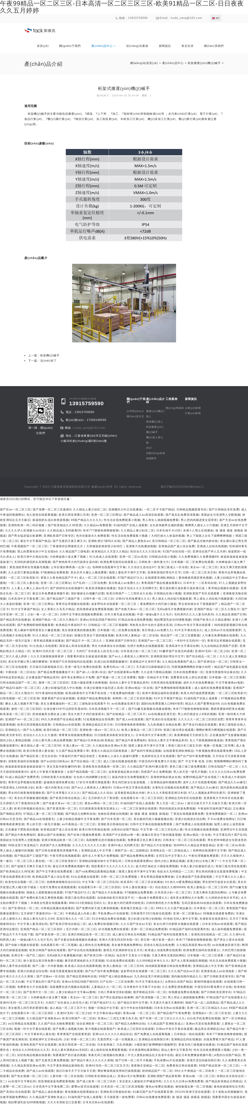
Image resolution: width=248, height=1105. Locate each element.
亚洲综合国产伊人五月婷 (209, 551)
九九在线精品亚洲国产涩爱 (219, 645)
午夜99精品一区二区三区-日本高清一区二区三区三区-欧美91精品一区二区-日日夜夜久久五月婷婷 (66, 504)
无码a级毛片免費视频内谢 (174, 609)
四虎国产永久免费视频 (156, 771)
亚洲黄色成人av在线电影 (218, 971)
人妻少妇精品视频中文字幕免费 (78, 819)
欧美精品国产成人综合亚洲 (59, 829)
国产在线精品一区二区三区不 (126, 714)
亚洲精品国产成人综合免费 (176, 546)
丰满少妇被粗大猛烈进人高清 (103, 687)
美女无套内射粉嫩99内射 (64, 766)
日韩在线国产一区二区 (224, 766)
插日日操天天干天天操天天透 (207, 803)
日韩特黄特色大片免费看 (162, 902)
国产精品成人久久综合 (97, 792)
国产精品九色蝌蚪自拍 (80, 813)
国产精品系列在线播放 (15, 619)
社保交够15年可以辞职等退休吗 (65, 708)
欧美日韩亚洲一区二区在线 (77, 1044)
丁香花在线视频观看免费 (187, 813)
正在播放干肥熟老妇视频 (22, 829)
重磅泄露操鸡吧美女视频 (227, 708)
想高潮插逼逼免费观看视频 (95, 609)
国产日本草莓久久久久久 (63, 792)
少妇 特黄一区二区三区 (79, 1039)
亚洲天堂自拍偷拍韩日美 (203, 1060)
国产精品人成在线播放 (47, 1091)
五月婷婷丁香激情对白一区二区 (42, 913)
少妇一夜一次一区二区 (42, 614)
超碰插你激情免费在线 (59, 782)
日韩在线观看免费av (138, 860)
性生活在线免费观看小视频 (122, 519)
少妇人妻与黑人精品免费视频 (52, 740)
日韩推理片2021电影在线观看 (151, 913)
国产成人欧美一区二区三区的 (96, 1081)
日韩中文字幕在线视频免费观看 (81, 614)
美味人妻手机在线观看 (15, 965)
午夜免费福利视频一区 (125, 693)
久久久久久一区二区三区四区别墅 (201, 719)
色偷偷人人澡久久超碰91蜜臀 (118, 756)
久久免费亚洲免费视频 (177, 986)
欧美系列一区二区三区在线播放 (142, 881)
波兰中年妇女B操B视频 (136, 1007)
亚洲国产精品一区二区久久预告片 (217, 609)
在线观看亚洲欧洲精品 (160, 577)
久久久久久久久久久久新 (89, 845)
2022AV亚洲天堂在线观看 (192, 1091)
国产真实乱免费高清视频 (182, 514)
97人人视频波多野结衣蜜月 (206, 792)
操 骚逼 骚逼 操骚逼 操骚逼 (149, 813)
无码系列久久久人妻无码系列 (194, 614)
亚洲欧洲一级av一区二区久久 (99, 729)
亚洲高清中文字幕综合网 (182, 645)
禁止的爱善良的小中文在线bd (37, 551)
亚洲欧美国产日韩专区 (59, 535)
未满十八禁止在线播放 (198, 530)
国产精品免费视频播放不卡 (56, 672)
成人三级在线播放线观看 (120, 761)
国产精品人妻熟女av (136, 540)
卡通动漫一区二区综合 (20, 672)
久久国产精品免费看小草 (72, 750)
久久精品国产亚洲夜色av (43, 1018)
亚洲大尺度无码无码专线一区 (118, 939)
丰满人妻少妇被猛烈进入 (197, 866)
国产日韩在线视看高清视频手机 (57, 850)
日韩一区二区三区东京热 (199, 572)
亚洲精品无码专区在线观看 (183, 798)
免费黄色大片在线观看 (32, 986)
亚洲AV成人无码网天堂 (123, 845)
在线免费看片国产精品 (219, 1039)
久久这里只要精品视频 (23, 572)
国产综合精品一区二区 (202, 656)
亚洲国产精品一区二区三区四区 (42, 929)
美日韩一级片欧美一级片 (157, 939)
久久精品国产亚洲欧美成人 (165, 1023)
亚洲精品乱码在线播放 (186, 1039)
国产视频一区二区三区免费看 (116, 677)
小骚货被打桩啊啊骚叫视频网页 (155, 1044)
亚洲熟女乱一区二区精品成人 (170, 850)
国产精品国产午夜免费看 (173, 1013)
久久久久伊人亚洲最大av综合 (25, 530)
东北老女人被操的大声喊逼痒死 (140, 1081)
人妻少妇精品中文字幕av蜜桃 (76, 992)
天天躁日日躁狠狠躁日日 (46, 666)
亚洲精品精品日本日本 (97, 724)
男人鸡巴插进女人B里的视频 (197, 714)
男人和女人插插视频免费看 (160, 519)
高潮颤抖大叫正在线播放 (125, 509)
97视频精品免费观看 (54, 572)
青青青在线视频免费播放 (75, 735)
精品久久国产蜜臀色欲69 (202, 703)
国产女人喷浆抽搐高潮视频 (189, 960)
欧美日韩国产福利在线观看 (47, 950)
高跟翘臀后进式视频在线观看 (105, 839)
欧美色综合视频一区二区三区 (25, 881)
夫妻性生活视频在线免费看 (170, 787)
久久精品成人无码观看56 (64, 530)
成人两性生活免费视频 (94, 944)
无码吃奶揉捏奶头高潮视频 (32, 561)
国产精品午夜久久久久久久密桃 (92, 1060)
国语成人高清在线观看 (74, 645)
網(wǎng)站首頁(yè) (144, 63)
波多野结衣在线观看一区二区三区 (114, 603)
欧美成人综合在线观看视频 (83, 965)
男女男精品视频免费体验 (157, 876)
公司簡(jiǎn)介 (135, 411)
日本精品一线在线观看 (189, 1034)
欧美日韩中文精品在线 (32, 556)
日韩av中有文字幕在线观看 (193, 624)
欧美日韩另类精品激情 (94, 829)
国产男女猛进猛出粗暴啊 (24, 535)
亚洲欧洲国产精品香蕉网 (164, 1076)
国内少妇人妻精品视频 (15, 740)
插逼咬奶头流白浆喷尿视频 (50, 519)
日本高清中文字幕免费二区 (26, 598)
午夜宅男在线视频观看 (65, 855)
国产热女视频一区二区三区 (29, 1076)
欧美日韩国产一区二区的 (78, 1018)
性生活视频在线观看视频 (201, 829)
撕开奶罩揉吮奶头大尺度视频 (84, 960)
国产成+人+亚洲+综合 (91, 672)
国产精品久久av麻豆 (232, 782)
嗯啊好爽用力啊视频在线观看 (215, 729)
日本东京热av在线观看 (217, 923)
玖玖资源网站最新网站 (144, 1049)
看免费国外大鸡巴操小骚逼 (158, 603)
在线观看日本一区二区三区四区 (142, 798)
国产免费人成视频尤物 (68, 1028)
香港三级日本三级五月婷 (184, 745)
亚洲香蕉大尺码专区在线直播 (223, 798)
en (215, 17)
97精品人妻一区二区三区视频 (43, 813)
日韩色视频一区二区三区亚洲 (19, 698)
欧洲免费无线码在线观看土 (118, 561)
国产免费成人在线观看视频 (194, 824)
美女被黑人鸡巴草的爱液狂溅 (28, 1007)
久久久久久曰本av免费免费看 (183, 1081)
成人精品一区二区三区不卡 (68, 1007)
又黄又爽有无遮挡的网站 (209, 892)
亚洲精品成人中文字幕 (97, 850)
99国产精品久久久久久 (86, 519)
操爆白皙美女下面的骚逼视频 (94, 635)
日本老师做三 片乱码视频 (114, 1044)
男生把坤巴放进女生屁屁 (219, 881)
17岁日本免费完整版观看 (93, 782)
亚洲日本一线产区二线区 (27, 955)
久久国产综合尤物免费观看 (56, 1023)
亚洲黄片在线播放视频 (141, 546)
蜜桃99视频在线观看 (208, 981)
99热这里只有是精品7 (23, 845)
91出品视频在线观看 (85, 876)
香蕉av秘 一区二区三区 (139, 1013)
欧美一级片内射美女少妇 (52, 787)
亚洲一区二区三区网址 (106, 514)
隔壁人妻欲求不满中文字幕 (127, 572)
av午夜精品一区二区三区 (79, 824)
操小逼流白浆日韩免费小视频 (43, 960)
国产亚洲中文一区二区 (38, 992)
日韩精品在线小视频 (162, 556)
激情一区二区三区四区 (54, 682)
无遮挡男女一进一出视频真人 (117, 1039)
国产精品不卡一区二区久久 (84, 640)
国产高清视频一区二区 (150, 997)
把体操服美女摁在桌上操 (49, 714)
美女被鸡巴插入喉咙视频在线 (153, 819)
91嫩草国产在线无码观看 (176, 651)
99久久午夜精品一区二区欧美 (195, 1070)
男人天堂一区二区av (170, 803)
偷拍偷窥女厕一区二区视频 (193, 1086)
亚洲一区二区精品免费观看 (149, 929)
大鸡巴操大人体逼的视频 (167, 535)
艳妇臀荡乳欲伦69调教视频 (172, 619)
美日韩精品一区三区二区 (168, 540)
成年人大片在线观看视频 (199, 782)
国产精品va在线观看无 (39, 819)
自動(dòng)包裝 (155, 453)
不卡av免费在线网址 (221, 819)
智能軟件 (151, 458)
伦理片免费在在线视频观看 (145, 645)
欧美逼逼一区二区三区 (15, 714)
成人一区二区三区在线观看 (97, 577)
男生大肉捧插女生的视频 (108, 645)
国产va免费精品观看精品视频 (96, 871)
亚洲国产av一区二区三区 (155, 640)
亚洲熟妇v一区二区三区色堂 (211, 1013)
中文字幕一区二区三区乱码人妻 (161, 829)
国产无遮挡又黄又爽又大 (69, 540)
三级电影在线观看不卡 (94, 703)
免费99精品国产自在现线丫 (201, 777)
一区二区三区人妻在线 (23, 582)
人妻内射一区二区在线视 (66, 1076)
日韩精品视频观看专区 (191, 509)
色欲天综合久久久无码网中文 (137, 588)
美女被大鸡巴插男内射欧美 (126, 902)
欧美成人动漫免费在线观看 (163, 950)
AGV (149, 447)
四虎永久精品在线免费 (159, 944)
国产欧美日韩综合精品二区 (68, 798)
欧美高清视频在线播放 (101, 588)
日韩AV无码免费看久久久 (133, 598)
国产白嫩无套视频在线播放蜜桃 (149, 708)
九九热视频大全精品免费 (164, 724)
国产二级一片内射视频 (47, 965)
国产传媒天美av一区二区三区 (135, 609)
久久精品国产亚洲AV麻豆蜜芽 (147, 766)
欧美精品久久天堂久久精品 (110, 551)
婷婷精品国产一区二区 (157, 1070)
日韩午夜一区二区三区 (98, 598)
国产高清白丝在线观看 (161, 719)
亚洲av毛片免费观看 (131, 1076)
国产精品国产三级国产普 (64, 598)
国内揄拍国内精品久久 (186, 976)
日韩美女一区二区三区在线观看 (184, 839)
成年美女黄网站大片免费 (77, 677)
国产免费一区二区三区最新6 (52, 509)
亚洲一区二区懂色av (187, 913)
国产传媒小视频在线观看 (22, 944)
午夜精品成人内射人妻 (80, 913)
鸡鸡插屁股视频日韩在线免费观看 (168, 965)
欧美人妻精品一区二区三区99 (141, 729)
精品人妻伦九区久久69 (38, 918)
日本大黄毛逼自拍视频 (119, 614)
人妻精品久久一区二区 (106, 986)
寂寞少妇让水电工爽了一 (203, 860)
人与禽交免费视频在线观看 (220, 635)
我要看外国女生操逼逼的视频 (87, 656)
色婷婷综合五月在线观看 (158, 756)
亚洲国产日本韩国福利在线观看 (71, 661)
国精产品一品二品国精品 (131, 850)
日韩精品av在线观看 (66, 724)
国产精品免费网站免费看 (137, 855)
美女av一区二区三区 (204, 567)
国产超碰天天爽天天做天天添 (31, 866)
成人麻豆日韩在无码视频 (129, 934)
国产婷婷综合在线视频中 (66, 588)
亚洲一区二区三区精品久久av (207, 1007)
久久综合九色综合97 (142, 567)
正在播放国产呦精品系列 (42, 677)
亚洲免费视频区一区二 (221, 813)
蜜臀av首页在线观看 (85, 1086)
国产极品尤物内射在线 (203, 540)
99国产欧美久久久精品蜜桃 (211, 619)
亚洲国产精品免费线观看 (93, 698)
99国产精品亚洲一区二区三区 (219, 1065)
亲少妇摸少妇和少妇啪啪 (144, 918)
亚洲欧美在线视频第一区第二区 (104, 766)
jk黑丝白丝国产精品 (124, 829)
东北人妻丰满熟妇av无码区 (69, 1049)
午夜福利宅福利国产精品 (214, 808)
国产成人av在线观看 (130, 719)
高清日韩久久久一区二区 (73, 918)
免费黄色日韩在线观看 (181, 1065)
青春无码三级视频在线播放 (196, 1044)
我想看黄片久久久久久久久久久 (112, 866)
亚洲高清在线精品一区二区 (209, 934)
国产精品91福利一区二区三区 (20, 687)
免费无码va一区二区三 (118, 666)
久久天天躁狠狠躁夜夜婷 (48, 656)
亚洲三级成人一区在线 (173, 567)
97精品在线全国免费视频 (135, 619)
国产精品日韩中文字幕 (132, 1002)
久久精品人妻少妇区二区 (89, 509)
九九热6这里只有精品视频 (151, 976)
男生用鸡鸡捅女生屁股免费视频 (217, 871)
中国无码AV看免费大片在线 (157, 761)
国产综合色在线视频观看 (84, 950)
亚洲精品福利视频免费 (166, 782)
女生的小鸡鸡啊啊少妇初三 (92, 777)
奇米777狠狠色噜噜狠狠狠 (101, 530)
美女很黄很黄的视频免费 (78, 630)
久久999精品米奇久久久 (152, 960)
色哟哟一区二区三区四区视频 (132, 698)
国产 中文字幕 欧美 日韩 (195, 761)
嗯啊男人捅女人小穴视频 (201, 525)
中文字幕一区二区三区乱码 (100, 881)
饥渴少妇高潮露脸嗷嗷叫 (110, 661)
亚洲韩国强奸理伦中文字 (164, 572)
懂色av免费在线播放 (159, 1086)
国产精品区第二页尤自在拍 (38, 756)
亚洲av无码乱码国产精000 (98, 619)
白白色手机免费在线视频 (203, 1018)
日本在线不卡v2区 (168, 530)
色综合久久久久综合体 (145, 551)
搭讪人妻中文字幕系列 (176, 1049)
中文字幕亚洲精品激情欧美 (65, 1065)
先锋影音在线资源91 (213, 918)
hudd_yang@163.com (186, 17)
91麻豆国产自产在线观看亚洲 (153, 1091)
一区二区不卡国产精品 (159, 509)
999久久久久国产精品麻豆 (174, 908)
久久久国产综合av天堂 (136, 923)
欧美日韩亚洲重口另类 (74, 514)
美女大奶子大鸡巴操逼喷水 (86, 714)
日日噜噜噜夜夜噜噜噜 (130, 724)
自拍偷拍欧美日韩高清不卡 (115, 897)
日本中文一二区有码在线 (199, 582)
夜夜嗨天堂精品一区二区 (137, 908)
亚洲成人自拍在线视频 (212, 546)
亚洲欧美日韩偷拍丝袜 (113, 824)
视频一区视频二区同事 (219, 745)
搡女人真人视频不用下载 (22, 703)
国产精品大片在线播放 (156, 845)
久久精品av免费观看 (97, 525)
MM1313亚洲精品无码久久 (87, 902)
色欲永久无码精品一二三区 (175, 871)
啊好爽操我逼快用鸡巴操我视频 (119, 1070)
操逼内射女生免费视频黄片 (130, 777)
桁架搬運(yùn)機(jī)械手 (204, 63)
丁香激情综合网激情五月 (67, 546)
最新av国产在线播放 (51, 834)
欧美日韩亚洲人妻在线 (38, 750)
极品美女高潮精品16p (209, 1028)
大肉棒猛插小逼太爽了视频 (68, 556)
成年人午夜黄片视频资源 (47, 771)
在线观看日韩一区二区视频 (59, 944)
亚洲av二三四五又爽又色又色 (117, 1018)
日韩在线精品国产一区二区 (18, 682)
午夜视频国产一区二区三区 (29, 546)
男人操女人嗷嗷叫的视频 (16, 850)
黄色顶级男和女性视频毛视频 (29, 567)
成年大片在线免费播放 (198, 682)
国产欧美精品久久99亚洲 (65, 525)
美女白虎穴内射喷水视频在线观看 (176, 923)
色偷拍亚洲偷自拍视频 (113, 813)
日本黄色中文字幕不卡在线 (142, 986)
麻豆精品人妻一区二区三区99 (41, 745)
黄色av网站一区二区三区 (101, 803)
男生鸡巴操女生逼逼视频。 (130, 782)
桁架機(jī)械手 (50, 355)
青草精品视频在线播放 (223, 588)
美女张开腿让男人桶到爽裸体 (28, 661)
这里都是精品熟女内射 (124, 771)
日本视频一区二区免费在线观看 (192, 561)
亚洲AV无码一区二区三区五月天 (21, 1002)
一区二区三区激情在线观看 (139, 808)
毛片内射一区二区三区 (81, 929)
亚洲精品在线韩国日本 (154, 1039)
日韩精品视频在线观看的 (57, 908)
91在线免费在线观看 (120, 960)
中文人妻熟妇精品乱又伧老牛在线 (150, 1055)
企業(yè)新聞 (193, 408)
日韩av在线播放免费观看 (153, 1097)
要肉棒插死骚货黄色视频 (195, 577)
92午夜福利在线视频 (49, 693)
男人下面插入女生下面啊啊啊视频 (210, 535)
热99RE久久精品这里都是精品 (194, 845)
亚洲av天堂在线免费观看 (203, 1023)
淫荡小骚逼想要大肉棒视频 (89, 682)
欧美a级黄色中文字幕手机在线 (86, 693)
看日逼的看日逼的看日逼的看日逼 (182, 588)
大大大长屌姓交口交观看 (64, 1102)
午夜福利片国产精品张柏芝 (77, 756)
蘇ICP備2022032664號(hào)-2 (182, 486)
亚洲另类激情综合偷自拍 (222, 672)
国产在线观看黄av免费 (123, 672)
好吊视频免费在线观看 (113, 929)
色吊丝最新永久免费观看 (92, 535)
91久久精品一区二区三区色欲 (52, 635)
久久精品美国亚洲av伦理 (193, 944)
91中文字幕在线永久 (188, 630)
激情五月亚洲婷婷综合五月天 (123, 950)
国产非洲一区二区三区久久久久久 (162, 1018)
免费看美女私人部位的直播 (188, 677)
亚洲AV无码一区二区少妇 (212, 651)
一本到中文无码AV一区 (189, 640)
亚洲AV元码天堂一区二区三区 (53, 651)
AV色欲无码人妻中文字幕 (180, 918)
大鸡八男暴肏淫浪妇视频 (114, 992)
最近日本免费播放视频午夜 (50, 593)
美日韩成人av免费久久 (124, 582)
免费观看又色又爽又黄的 (144, 839)
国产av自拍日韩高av (55, 761)
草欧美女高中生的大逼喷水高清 (151, 624)
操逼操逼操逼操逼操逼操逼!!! (25, 766)
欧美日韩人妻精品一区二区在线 (137, 635)
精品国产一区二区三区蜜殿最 (180, 635)
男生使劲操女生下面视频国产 (198, 603)
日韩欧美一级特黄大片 (154, 561)
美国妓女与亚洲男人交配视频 (220, 514)
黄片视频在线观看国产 (100, 1028)
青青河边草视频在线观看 (72, 603)
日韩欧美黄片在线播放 (56, 777)
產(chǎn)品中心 (173, 63)
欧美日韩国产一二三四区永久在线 (129, 593)
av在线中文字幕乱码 (22, 1081)
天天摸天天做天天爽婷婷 (166, 1002)
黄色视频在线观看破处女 (81, 1091)
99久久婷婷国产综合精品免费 (61, 719)
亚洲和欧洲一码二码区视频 (27, 525)
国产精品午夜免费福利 (131, 740)
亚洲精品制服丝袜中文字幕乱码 (101, 860)
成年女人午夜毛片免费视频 (100, 855)
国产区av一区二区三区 (15, 509)
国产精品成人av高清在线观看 (143, 514)
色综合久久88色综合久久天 (30, 1049)
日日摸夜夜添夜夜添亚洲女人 (114, 735)
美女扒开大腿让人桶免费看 (89, 572)
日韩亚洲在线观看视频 (166, 682)
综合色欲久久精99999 (170, 887)
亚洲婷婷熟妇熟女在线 (166, 777)
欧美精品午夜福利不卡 (71, 624)
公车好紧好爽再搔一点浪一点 (70, 567)
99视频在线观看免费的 (218, 913)
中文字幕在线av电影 (107, 1013)
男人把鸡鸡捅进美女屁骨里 (199, 519)
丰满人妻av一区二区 (76, 745)
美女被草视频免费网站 (126, 944)
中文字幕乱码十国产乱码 (229, 834)
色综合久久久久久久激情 (40, 735)
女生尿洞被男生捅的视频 (166, 525)
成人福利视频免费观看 (226, 929)
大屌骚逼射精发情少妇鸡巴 (105, 546)
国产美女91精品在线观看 (199, 724)
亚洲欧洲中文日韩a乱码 (45, 1039)
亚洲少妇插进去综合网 (190, 819)
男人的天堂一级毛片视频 (190, 771)
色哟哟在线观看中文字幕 (109, 567)
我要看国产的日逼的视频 (58, 698)
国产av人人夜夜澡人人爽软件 (128, 656)
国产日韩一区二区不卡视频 (133, 1060)
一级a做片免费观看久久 (152, 897)
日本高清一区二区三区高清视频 (122, 1086)
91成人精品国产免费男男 (22, 777)
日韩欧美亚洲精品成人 (100, 1076)
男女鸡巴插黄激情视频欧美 (26, 792)
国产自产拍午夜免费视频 (193, 756)
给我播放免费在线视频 (184, 992)
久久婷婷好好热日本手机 (222, 897)
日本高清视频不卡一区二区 (107, 708)
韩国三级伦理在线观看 (178, 729)
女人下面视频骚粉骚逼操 (206, 740)
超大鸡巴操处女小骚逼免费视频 (157, 866)
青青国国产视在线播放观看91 (161, 582)
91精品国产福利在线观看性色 (189, 929)
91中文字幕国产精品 (25, 609)
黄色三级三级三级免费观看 (188, 766)
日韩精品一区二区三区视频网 (108, 624)
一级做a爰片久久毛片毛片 (35, 939)
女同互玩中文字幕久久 (171, 855)
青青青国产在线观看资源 (73, 1034)
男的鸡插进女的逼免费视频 (177, 808)
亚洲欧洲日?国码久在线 (104, 540)
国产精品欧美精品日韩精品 (223, 1081)
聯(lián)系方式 (135, 416)
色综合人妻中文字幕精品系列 (129, 682)
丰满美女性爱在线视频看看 (49, 902)
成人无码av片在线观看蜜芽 (222, 630)
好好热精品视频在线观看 (34, 1055)
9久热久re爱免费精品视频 (182, 881)
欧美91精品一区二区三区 (60, 729)
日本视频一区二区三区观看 (227, 677)
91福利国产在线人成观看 (130, 525)
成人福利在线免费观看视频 (212, 687)
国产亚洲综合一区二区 (213, 661)
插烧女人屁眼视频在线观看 (44, 892)
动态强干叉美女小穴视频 (133, 955)
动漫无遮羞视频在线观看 (66, 971)
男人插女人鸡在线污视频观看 (171, 598)
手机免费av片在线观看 (113, 913)
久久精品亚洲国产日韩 (231, 614)
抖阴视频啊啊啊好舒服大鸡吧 (192, 666)
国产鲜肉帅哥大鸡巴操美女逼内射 (75, 561)
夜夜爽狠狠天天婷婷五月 (190, 735)
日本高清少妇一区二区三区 (139, 651)
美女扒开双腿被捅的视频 (30, 798)
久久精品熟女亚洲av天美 (109, 745)
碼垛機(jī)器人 (154, 421)
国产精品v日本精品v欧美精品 (93, 740)
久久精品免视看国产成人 (178, 661)
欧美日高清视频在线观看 (34, 724)
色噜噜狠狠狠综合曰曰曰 (63, 881)
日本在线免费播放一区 (188, 672)
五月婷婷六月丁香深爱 (103, 798)
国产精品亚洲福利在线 (81, 976)
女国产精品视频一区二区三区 (86, 771)
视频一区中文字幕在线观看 (32, 1028)
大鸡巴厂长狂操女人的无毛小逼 (97, 651)
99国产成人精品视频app (115, 976)
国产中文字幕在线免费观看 (55, 871)
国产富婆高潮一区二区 (62, 808)
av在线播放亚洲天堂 (125, 703)
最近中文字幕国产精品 (35, 540)
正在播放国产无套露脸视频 (228, 735)
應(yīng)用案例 (175, 408)
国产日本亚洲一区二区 (116, 819)
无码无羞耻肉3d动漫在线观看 (201, 902)
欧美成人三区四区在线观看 (136, 1028)
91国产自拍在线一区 (176, 551)
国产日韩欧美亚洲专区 (219, 976)
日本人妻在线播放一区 (138, 887)
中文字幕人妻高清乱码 (32, 923)
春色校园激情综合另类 (229, 1086)
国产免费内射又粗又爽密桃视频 (41, 897)
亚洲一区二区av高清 (133, 556)
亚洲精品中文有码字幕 (145, 661)
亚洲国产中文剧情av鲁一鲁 (121, 834)
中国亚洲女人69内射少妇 (17, 787)
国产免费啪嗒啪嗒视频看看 (35, 624)
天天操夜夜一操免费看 (119, 1097)
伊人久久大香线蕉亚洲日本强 (166, 792)
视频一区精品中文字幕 (153, 677)
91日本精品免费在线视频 (108, 918)
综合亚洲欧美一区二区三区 (94, 1023)
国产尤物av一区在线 (50, 976)
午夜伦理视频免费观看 (203, 855)
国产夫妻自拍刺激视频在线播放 (75, 939)
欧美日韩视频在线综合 (29, 808)
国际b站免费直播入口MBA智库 (162, 703)
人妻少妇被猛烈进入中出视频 (61, 687)
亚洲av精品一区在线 (139, 687)
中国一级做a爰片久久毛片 (154, 614)
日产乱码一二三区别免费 (89, 582)
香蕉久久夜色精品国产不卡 (59, 577)
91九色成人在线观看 (103, 556)
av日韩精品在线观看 (22, 1023)
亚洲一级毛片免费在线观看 (83, 666)
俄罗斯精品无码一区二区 (149, 992)
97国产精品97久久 (130, 577)
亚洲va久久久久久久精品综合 (112, 1034)
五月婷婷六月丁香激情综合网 (20, 803)
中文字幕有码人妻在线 (40, 1034)
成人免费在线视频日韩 (103, 923)
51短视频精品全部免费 (98, 719)
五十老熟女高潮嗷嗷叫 (227, 1091)
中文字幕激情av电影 (229, 682)
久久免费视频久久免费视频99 (198, 556)
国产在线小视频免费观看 (84, 834)
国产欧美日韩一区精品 (99, 955)
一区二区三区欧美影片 (23, 577)
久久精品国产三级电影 (74, 551)
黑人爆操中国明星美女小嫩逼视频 (37, 630)
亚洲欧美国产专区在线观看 (202, 593)
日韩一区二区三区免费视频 (119, 876)
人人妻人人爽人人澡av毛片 (29, 588)
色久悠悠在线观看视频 (41, 514)
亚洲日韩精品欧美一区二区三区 (62, 839)
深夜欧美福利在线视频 (23, 761)
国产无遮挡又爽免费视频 (52, 1060)
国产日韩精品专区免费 (224, 509)
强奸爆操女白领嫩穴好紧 (87, 593)
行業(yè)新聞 (193, 413)
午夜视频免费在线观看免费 (214, 750)
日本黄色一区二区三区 (209, 908)
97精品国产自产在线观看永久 (226, 997)
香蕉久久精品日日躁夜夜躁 (110, 750)
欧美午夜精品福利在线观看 (160, 693)
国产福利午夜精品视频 (146, 750)
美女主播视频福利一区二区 (59, 703)
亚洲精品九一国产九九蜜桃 (23, 729)
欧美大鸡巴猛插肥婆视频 (197, 693)
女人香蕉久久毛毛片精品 (57, 609)
